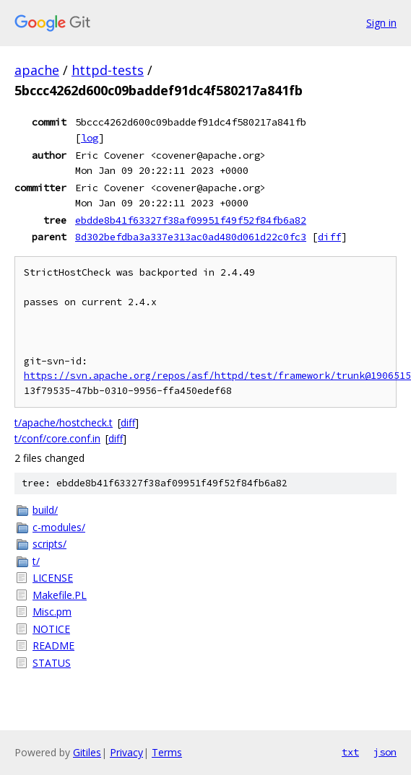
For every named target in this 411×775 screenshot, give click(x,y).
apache (36, 70)
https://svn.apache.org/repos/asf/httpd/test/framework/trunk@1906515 (217, 375)
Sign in (381, 23)
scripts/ (49, 544)
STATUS (52, 663)
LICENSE (53, 577)
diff (329, 236)
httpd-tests (108, 70)
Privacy (126, 752)
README (53, 645)
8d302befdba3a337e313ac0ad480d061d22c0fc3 (190, 236)
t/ (36, 561)
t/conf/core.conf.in (57, 438)
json (385, 751)
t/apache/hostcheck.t (63, 422)
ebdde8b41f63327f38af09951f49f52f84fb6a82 (190, 220)
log (89, 137)
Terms (167, 752)
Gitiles (87, 752)
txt (350, 751)
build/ (45, 510)
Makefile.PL (60, 595)
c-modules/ (59, 527)
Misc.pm (52, 611)
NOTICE (51, 629)
